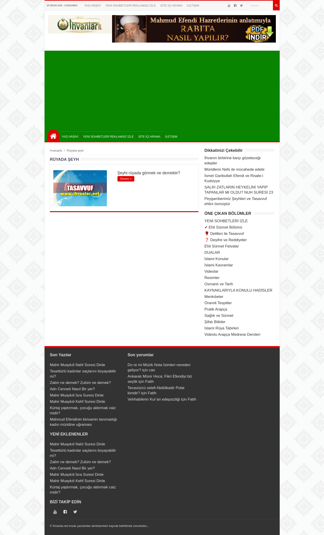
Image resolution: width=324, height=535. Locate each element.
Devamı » (126, 178)
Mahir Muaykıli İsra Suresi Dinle (77, 395)
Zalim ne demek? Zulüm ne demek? (80, 383)
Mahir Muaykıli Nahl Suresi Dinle (77, 365)
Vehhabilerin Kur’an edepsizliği (154, 399)
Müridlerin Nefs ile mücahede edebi (234, 169)
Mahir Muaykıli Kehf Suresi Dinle (77, 401)
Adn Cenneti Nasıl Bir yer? (72, 389)
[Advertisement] (163, 88)
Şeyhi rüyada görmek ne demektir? (148, 173)
